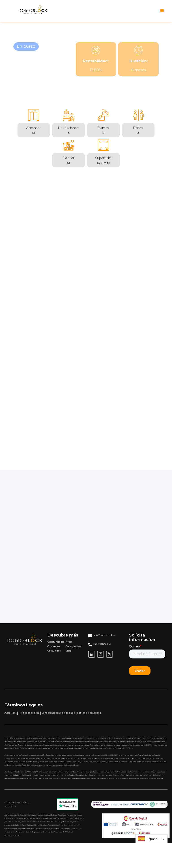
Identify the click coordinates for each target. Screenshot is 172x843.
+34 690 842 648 (102, 644)
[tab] (46, 195)
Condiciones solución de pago (58, 712)
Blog (68, 650)
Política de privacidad (89, 712)
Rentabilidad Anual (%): (106, 570)
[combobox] (151, 838)
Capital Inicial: (98, 524)
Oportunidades (55, 641)
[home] (28, 10)
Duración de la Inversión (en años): (116, 555)
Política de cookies (29, 712)
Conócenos (53, 646)
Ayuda (69, 641)
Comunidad (54, 650)
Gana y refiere (73, 646)
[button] (162, 10)
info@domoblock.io (104, 635)
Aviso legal (10, 712)
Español (148, 838)
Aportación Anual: (102, 539)
